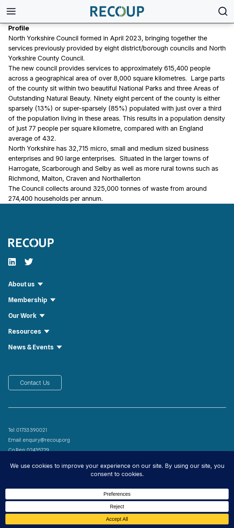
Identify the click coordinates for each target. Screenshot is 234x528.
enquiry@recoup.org (46, 440)
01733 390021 (31, 430)
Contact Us (35, 382)
